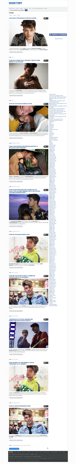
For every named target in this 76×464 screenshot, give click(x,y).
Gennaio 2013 (52, 281)
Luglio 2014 (51, 257)
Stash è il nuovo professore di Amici (20, 406)
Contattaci (12, 8)
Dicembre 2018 (52, 188)
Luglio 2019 (51, 179)
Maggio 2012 (52, 291)
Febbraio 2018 (52, 201)
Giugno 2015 (52, 243)
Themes (51, 303)
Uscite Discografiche (37, 8)
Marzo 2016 (51, 231)
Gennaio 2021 (52, 155)
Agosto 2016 (52, 224)
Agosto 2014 (52, 256)
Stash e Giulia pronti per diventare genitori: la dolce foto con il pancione (23, 147)
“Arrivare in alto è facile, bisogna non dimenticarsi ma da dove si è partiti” (21, 319)
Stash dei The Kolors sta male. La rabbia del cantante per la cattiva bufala (22, 276)
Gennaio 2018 (52, 202)
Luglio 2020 (51, 163)
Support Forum (52, 301)
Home (10, 15)
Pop (30, 8)
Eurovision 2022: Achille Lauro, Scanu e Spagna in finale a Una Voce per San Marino (57, 98)
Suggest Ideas (52, 300)
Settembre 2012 (52, 286)
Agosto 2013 (52, 271)
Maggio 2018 (52, 197)
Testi (9, 454)
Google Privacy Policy (27, 456)
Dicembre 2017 (52, 204)
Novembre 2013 (52, 267)
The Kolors (16, 272)
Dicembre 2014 (52, 251)
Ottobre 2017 (52, 206)
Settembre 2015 (52, 239)
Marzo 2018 (51, 200)
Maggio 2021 (52, 150)
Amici (21, 8)
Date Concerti (27, 454)
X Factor (51, 142)
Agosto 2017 (52, 209)
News (45, 8)
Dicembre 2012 (52, 282)
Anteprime (51, 124)
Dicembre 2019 (52, 172)
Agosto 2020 (52, 162)
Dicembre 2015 (52, 235)
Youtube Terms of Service (18, 456)
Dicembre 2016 (52, 219)
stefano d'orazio (52, 138)
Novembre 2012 (52, 283)
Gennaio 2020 (52, 171)
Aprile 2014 (51, 261)
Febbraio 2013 (52, 279)
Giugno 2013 (52, 274)
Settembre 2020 (52, 160)
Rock (17, 8)
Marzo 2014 (51, 262)
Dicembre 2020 (52, 157)
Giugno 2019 (52, 180)
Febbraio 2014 (52, 264)
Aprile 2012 (51, 292)
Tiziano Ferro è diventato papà (56, 95)
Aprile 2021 (51, 151)
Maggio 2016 (52, 228)
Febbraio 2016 (52, 232)
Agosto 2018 (52, 193)
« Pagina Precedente (14, 448)
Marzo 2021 (51, 153)
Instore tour (52, 133)
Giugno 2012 (52, 290)
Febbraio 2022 (52, 145)
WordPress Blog (52, 304)
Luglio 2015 (51, 241)
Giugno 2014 (52, 258)
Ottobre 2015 (52, 237)
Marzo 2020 (51, 168)
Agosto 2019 (52, 177)
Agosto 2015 (52, 240)
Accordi (18, 454)
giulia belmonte (14, 143)
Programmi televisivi (53, 137)
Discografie (13, 454)
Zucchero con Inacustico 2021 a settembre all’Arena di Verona (56, 119)
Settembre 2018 (52, 192)
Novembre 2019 (52, 174)
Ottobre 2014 (52, 253)
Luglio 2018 (51, 194)
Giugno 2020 (52, 164)
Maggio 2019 (52, 181)
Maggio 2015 (52, 244)
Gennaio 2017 (52, 218)
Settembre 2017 (52, 207)
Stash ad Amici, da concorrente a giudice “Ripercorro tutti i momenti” (21, 363)
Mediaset (15, 402)
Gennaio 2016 (52, 234)
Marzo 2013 (51, 278)
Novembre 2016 (52, 221)
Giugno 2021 (52, 149)
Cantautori (51, 125)
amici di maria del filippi (16, 445)
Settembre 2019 (52, 176)
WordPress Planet (53, 305)
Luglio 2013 (51, 273)
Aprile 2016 (51, 230)
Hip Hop (51, 132)
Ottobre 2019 (52, 175)
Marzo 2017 (51, 215)
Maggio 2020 (52, 166)
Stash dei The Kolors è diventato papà (20, 103)
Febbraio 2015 (52, 248)
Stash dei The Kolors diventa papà (19, 234)
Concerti (51, 128)
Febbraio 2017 (52, 217)
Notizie (26, 8)
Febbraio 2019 (52, 185)
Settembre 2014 (52, 254)
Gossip (50, 130)
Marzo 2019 (51, 184)
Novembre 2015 (52, 236)
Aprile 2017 (51, 214)
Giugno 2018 (52, 196)
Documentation (52, 297)
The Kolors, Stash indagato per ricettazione (22, 18)
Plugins (50, 299)
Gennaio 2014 (52, 265)
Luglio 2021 (51, 147)
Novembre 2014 (52, 252)
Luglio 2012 (51, 288)
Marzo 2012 (51, 294)
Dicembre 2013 (52, 266)
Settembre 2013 (52, 270)
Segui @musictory (59, 38)
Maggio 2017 (52, 213)
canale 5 (21, 445)
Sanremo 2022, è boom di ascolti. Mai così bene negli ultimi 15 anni (57, 112)
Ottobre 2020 (52, 159)
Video (50, 141)
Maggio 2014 (52, 260)
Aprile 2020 (51, 167)
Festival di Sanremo (53, 129)
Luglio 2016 (51, 226)
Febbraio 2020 (52, 170)
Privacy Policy (11, 456)
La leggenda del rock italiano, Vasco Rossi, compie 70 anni (57, 101)
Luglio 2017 (51, 210)
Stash (13, 57)
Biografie (21, 454)
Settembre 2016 (52, 223)
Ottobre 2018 (52, 190)
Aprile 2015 (51, 245)
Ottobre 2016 (52, 222)
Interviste (51, 134)
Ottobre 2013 (52, 269)
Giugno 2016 (52, 227)
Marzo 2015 (51, 247)
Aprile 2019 (51, 183)
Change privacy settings (37, 456)
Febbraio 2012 (52, 295)
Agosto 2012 (52, 287)
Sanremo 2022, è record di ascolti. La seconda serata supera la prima (57, 109)
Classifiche (51, 127)
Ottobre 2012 (52, 284)
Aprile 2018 (51, 198)
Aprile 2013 (51, 277)
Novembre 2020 (52, 158)
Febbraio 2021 (52, 154)
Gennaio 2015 (52, 249)
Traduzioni (32, 454)
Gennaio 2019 (52, 187)
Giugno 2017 (52, 211)
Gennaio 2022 (52, 146)
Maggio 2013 (52, 275)
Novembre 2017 (52, 205)
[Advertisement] (45, 3)
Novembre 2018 (52, 189)
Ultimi (36, 454)
